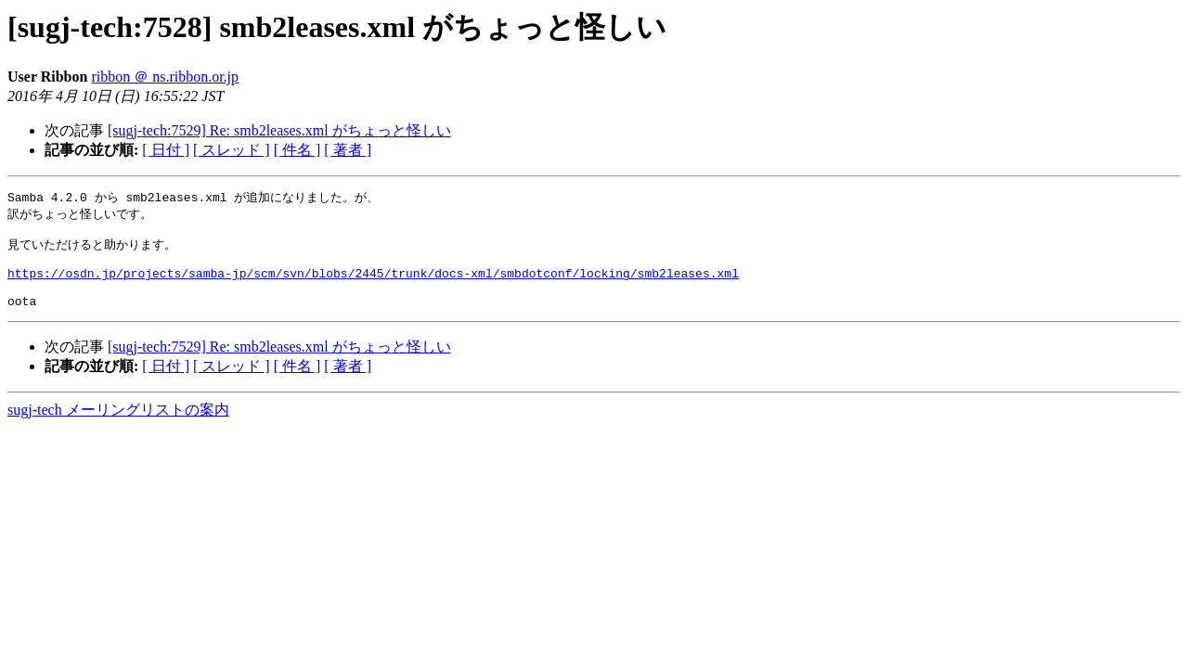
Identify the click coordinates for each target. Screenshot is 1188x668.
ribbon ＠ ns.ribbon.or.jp (165, 76)
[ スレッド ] (231, 150)
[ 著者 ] (347, 150)
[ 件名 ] (297, 150)
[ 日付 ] (165, 150)
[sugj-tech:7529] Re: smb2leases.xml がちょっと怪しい (279, 130)
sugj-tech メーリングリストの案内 (118, 426)
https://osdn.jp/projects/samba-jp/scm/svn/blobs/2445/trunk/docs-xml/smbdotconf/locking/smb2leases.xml (373, 284)
